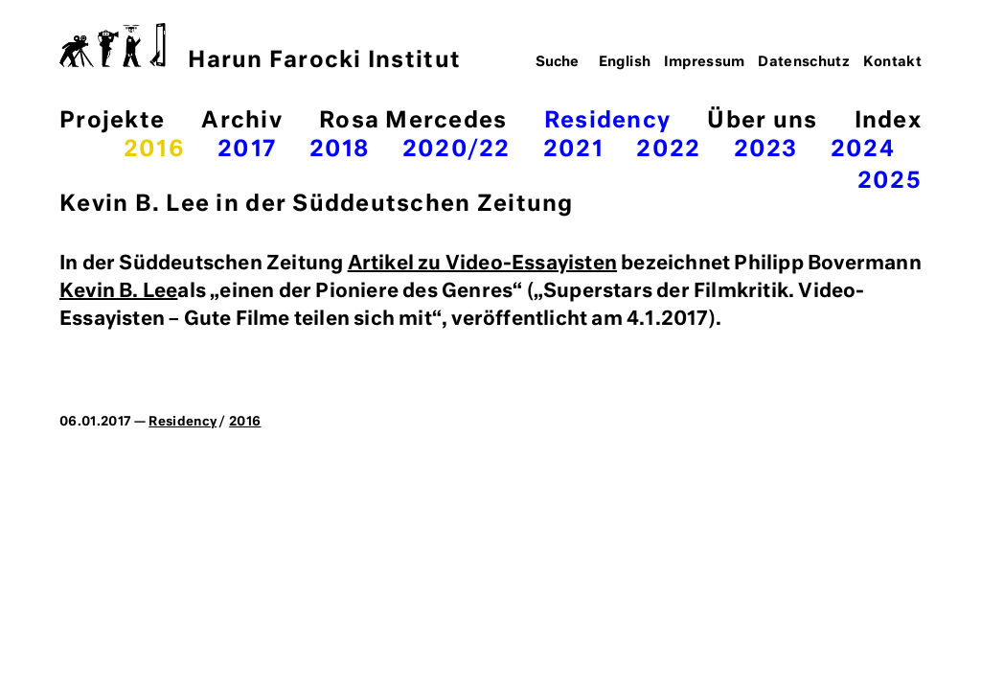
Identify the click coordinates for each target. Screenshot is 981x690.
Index (888, 121)
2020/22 (456, 150)
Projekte (112, 121)
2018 (339, 150)
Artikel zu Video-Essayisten (482, 263)
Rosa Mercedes (413, 121)
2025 (889, 182)
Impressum (704, 62)
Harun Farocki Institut (260, 47)
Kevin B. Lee (118, 291)
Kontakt (893, 62)
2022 (668, 150)
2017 (246, 150)
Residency (607, 121)
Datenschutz (804, 62)
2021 (573, 150)
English (625, 62)
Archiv (242, 121)
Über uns (762, 121)
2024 (863, 150)
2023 (766, 150)
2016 (154, 150)
